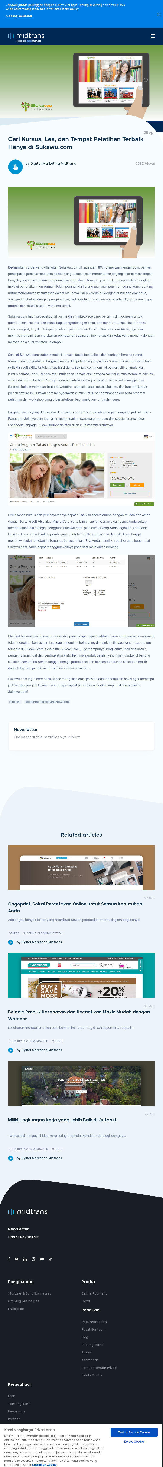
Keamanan (90, 1360)
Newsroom (16, 1411)
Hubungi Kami (92, 1345)
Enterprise (16, 1309)
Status (87, 1352)
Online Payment (94, 1293)
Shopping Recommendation (47, 702)
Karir (11, 1396)
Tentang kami (19, 1404)
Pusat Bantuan (93, 1329)
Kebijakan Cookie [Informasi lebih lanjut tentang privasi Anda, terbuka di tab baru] (44, 1465)
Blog (85, 1337)
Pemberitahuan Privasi (99, 1368)
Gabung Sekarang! (19, 16)
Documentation (94, 1322)
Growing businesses (23, 1301)
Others (15, 702)
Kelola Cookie (92, 1375)
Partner (14, 1419)
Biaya (86, 1301)
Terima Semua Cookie (134, 1432)
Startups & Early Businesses (29, 1293)
